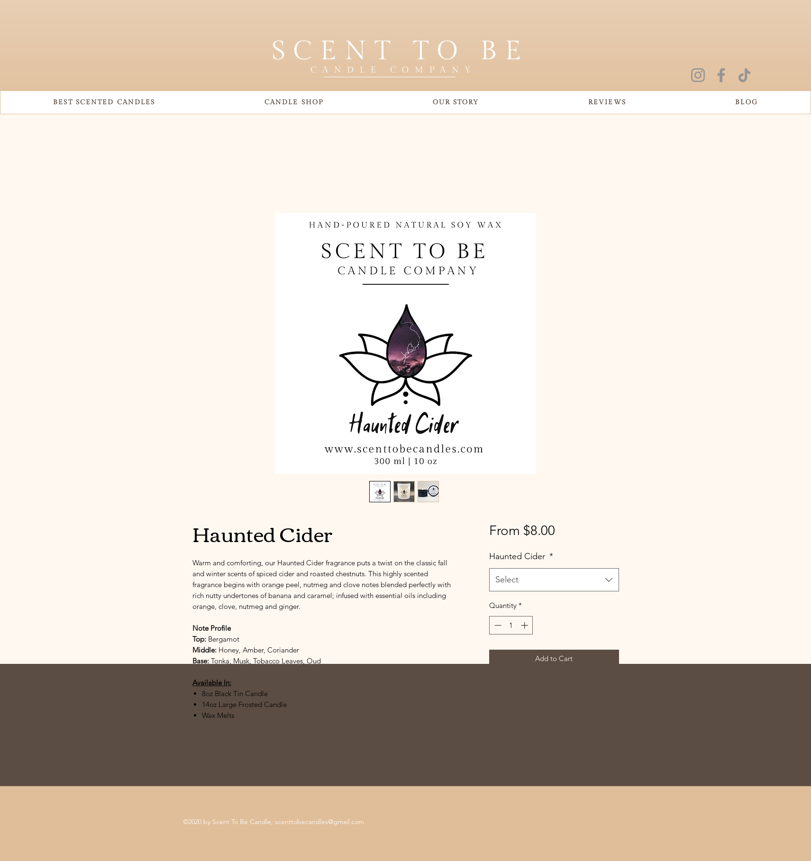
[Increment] (525, 625)
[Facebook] (721, 75)
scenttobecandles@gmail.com (319, 821)
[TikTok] (744, 75)
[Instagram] (698, 75)
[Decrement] (497, 625)
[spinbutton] (511, 625)
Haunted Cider (521, 556)
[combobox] (554, 580)
